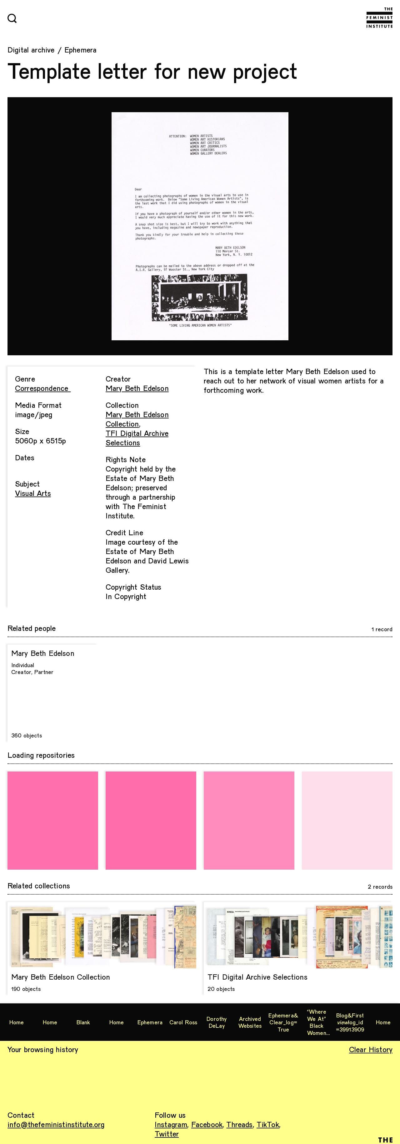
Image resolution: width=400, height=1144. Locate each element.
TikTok (268, 1124)
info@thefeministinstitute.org (56, 1124)
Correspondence (43, 387)
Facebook (206, 1124)
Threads (239, 1124)
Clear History (370, 1049)
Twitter (167, 1133)
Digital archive (31, 49)
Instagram (171, 1124)
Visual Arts (33, 492)
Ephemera (80, 49)
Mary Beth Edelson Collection (137, 419)
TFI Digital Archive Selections (137, 437)
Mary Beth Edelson (137, 387)
